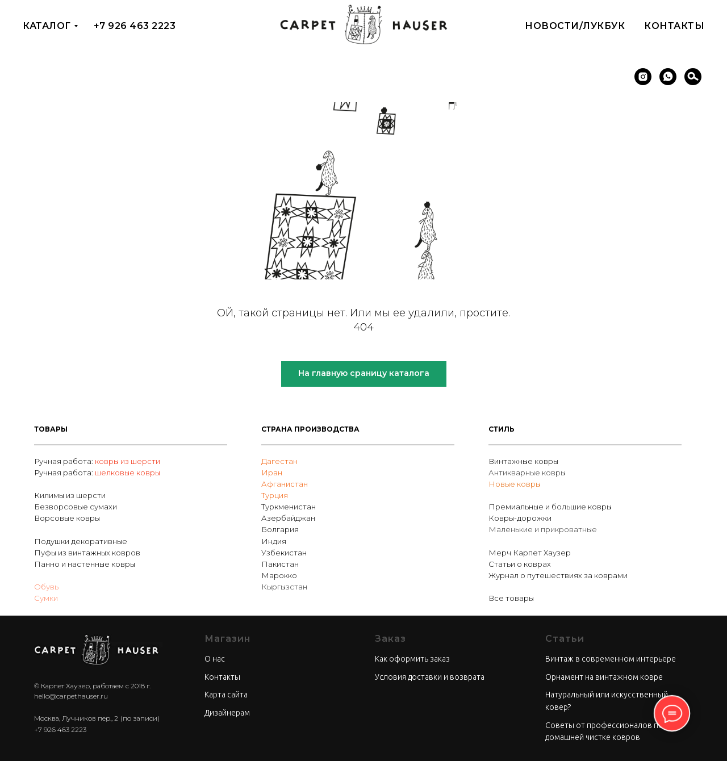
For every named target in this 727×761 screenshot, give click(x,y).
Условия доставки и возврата (429, 676)
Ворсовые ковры (67, 517)
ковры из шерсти (127, 461)
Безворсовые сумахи (75, 506)
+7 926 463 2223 (135, 25)
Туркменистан (288, 506)
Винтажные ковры (523, 461)
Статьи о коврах (519, 563)
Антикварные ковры (527, 472)
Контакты (674, 25)
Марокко (279, 575)
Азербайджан (288, 517)
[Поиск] (692, 76)
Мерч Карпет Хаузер (529, 552)
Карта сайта (226, 694)
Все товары (511, 598)
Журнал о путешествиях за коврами (558, 575)
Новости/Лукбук (575, 25)
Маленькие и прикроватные (542, 529)
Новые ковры (514, 483)
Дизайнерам (227, 712)
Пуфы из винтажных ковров (87, 552)
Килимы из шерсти (70, 495)
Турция (274, 495)
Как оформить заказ (412, 658)
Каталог (47, 25)
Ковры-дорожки (519, 517)
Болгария (280, 529)
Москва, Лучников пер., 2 (76, 718)
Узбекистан (284, 552)
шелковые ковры (127, 472)
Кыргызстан (284, 586)
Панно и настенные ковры (84, 563)
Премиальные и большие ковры (550, 506)
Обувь (46, 586)
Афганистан (284, 483)
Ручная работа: (64, 461)
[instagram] (642, 76)
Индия (273, 541)
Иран (271, 472)
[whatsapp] (667, 76)
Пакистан (280, 563)
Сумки (46, 598)
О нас (214, 658)
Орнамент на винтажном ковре (604, 676)
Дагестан (279, 461)
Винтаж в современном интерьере (610, 658)
